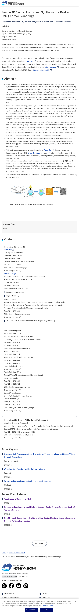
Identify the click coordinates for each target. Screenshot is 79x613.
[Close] (75, 603)
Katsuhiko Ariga (50, 67)
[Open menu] (75, 3)
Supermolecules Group (14, 292)
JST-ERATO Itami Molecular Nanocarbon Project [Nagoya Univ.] (29, 320)
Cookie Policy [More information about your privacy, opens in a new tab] (48, 607)
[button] (39, 543)
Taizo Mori (30, 61)
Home (4, 552)
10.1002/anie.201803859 (40, 70)
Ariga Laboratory (11, 295)
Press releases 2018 (17, 552)
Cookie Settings (31, 611)
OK (47, 611)
